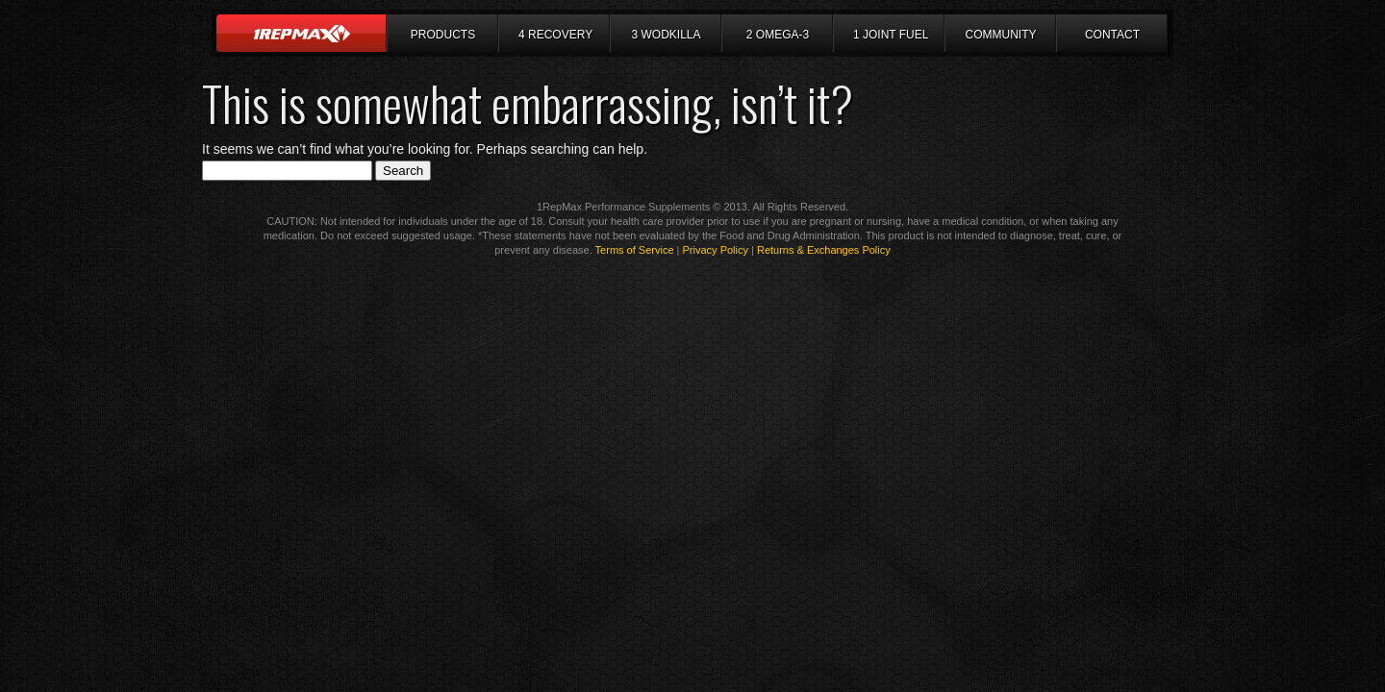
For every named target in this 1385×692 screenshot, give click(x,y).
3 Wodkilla (665, 34)
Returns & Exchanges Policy (824, 250)
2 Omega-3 (777, 34)
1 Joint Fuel (890, 34)
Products (443, 34)
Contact (1112, 34)
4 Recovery (555, 34)
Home (301, 33)
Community (1001, 34)
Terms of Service (634, 250)
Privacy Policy (715, 250)
